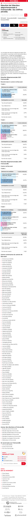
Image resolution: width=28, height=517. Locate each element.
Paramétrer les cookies (16, 498)
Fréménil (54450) (6, 322)
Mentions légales (5, 500)
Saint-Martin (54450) (7, 396)
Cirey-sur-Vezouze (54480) (8, 305)
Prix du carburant (6, 484)
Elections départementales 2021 (11, 3)
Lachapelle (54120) (6, 342)
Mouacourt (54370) (7, 361)
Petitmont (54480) (7, 374)
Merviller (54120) (6, 353)
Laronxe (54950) (6, 346)
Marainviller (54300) (7, 351)
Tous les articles (12, 497)
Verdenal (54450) (6, 420)
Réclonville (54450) (7, 385)
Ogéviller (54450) (6, 368)
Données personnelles (6, 498)
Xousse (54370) (6, 422)
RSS (16, 497)
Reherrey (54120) (6, 387)
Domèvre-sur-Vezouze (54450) (10, 311)
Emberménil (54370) (7, 314)
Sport (4, 458)
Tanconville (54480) (12, 18)
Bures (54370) (5, 298)
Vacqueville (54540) (7, 409)
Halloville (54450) (6, 333)
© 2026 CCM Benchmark (21, 500)
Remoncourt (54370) (7, 390)
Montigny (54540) (6, 357)
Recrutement (21, 497)
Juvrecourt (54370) (6, 340)
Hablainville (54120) (7, 331)
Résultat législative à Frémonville (10, 434)
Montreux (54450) (6, 359)
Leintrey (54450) (6, 348)
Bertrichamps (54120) (7, 285)
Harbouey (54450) (6, 335)
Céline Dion (5, 480)
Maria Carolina (5, 475)
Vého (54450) (5, 416)
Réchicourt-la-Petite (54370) (9, 383)
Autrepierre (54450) (7, 268)
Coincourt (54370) (6, 307)
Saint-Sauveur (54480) (7, 400)
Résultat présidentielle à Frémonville (11, 432)
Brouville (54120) (6, 296)
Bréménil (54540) (6, 294)
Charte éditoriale (18, 495)
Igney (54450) (5, 338)
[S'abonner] (14, 463)
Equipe (12, 495)
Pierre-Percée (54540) (7, 379)
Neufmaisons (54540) (7, 363)
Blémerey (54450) (6, 292)
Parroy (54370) (6, 370)
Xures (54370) (5, 424)
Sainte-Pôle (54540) (7, 402)
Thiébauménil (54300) (7, 407)
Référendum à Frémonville (9, 440)
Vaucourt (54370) (6, 413)
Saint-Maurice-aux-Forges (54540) (10, 398)
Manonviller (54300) (7, 350)
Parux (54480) (5, 372)
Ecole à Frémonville (7, 446)
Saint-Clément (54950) (8, 394)
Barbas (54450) (6, 277)
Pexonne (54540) (6, 377)
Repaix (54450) (6, 392)
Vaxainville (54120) (6, 415)
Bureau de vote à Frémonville (9, 429)
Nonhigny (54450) (6, 366)
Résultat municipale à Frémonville (11, 438)
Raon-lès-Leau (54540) (7, 381)
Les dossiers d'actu (7, 460)
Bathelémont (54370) (7, 279)
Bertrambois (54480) (7, 283)
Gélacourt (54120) (6, 324)
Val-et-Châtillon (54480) (8, 411)
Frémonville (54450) (7, 444)
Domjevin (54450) (6, 312)
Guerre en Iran (6, 479)
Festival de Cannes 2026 (8, 477)
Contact (6, 497)
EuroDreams (5, 488)
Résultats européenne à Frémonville (11, 436)
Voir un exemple (22, 456)
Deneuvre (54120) (6, 309)
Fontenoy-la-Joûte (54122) (8, 320)
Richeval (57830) (5, 19)
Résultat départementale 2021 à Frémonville (8, 34)
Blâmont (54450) (6, 290)
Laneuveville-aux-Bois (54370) (9, 344)
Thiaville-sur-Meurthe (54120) (9, 405)
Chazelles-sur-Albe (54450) (9, 301)
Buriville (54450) (6, 299)
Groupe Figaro (12, 500)
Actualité (5, 456)
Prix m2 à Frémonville (7, 448)
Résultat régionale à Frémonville (10, 430)
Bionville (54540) (6, 288)
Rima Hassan (5, 473)
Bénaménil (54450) (7, 281)
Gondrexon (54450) (7, 329)
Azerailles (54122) (6, 272)
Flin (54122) (5, 318)
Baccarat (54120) (6, 273)
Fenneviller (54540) (7, 316)
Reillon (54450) (6, 389)
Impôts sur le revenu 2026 (9, 482)
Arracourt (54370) (6, 264)
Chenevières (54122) (7, 303)
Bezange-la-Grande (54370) (9, 286)
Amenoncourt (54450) (7, 259)
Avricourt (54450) (6, 270)
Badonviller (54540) (7, 275)
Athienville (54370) (7, 266)
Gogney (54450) (22, 18)
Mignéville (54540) (6, 355)
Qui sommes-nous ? (6, 495)
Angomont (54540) (7, 262)
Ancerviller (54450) (6, 260)
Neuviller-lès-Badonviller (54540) (10, 364)
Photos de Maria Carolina (8, 486)
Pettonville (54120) (6, 376)
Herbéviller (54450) (7, 337)
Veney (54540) (5, 418)
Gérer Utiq (24, 498)
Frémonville (17, 37)
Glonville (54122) (6, 325)
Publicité (24, 495)
